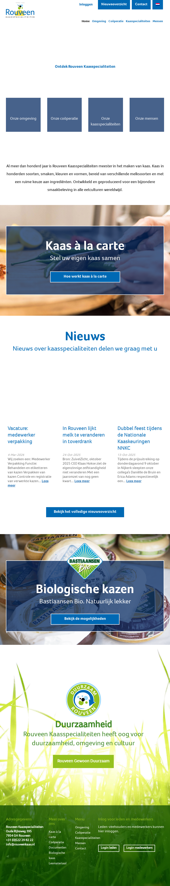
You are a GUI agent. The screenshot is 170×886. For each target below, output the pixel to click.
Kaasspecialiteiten (138, 21)
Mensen (158, 21)
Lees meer (82, 481)
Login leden (109, 848)
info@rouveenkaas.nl (20, 844)
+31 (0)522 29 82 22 (19, 840)
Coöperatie (116, 21)
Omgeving (99, 21)
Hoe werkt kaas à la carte (85, 277)
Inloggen (86, 5)
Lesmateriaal (58, 863)
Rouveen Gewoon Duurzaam (83, 761)
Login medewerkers (139, 848)
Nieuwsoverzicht (114, 4)
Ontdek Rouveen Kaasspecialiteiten (85, 67)
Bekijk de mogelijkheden (85, 619)
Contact (141, 4)
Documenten (57, 847)
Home (86, 21)
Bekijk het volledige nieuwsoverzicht (85, 512)
